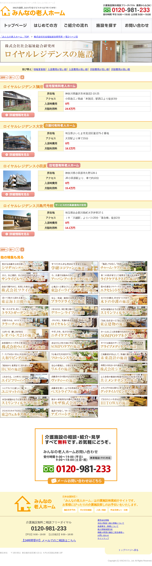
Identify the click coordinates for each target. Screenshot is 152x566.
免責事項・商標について (108, 526)
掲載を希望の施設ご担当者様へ (111, 532)
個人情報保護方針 (105, 529)
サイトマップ (103, 538)
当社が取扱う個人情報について (111, 523)
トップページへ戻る (128, 550)
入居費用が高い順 (78, 69)
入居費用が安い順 (57, 69)
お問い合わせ (103, 535)
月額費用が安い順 (99, 69)
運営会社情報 (103, 520)
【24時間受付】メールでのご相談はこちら (49, 540)
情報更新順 (39, 69)
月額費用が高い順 (120, 69)
